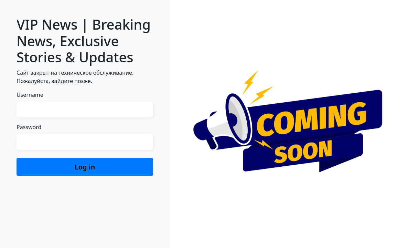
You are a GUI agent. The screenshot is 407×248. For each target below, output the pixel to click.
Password (29, 127)
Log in (85, 167)
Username (30, 95)
